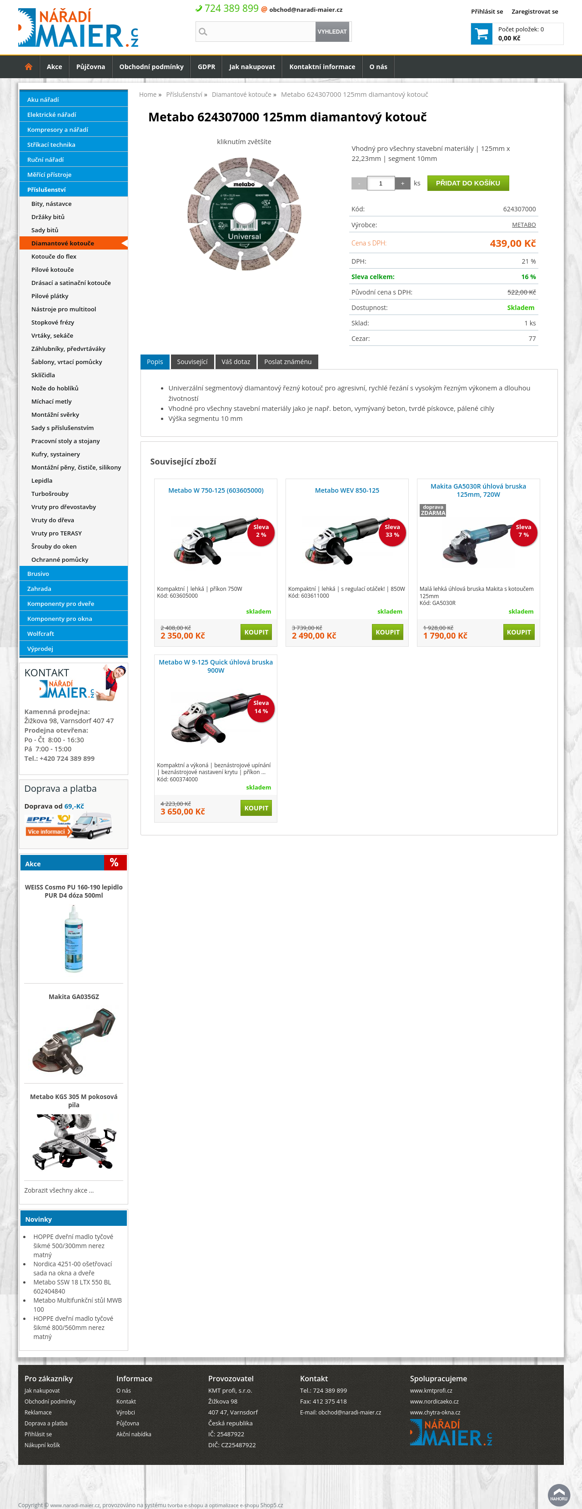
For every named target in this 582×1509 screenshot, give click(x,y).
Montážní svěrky (55, 414)
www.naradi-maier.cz (75, 1505)
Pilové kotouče (52, 269)
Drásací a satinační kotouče (71, 283)
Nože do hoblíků (55, 388)
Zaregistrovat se (535, 11)
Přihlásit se (487, 11)
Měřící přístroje (49, 174)
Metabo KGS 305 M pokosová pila (74, 1101)
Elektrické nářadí (51, 114)
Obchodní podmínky (152, 66)
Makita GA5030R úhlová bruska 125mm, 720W (478, 490)
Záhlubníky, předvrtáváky (68, 349)
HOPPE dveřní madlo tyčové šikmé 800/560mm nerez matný (73, 1327)
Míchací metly (51, 401)
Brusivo (38, 574)
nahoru (559, 1495)
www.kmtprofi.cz (431, 1390)
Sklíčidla (43, 375)
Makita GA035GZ (74, 997)
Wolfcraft (40, 634)
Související (192, 361)
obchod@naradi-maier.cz (305, 9)
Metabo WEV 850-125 (347, 490)
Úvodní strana (29, 66)
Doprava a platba (46, 1423)
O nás (378, 66)
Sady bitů (44, 230)
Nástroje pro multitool (63, 309)
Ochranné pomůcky (59, 559)
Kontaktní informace (322, 66)
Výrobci (125, 1412)
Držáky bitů (48, 217)
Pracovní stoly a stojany (65, 441)
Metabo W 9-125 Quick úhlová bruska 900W (216, 666)
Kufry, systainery (55, 454)
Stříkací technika (51, 144)
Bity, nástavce (51, 204)
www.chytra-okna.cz (435, 1412)
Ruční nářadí (45, 159)
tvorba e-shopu (185, 1505)
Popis (155, 361)
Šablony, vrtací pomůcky (66, 362)
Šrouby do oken (54, 546)
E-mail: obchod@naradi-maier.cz (340, 1412)
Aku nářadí (43, 99)
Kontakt (126, 1401)
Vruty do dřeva (52, 520)
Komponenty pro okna (59, 619)
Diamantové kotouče (62, 243)
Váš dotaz (236, 361)
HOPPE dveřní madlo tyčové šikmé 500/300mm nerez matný (73, 1245)
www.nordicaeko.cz (434, 1401)
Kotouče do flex (53, 256)
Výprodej (40, 649)
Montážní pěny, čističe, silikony (76, 467)
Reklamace (38, 1412)
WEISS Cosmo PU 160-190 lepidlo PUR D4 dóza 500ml (74, 891)
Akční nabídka (133, 1434)
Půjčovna (90, 66)
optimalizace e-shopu (234, 1505)
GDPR (207, 66)
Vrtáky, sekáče (52, 335)
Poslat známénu (287, 361)
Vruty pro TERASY (56, 533)
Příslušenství (46, 189)
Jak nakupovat (252, 66)
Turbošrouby (50, 494)
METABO (524, 224)
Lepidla (41, 480)
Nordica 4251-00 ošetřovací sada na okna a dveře (72, 1268)
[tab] (155, 362)
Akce (54, 66)
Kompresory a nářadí (57, 129)
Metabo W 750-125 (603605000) (215, 490)
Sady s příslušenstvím (62, 428)
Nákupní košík (42, 1445)
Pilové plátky (49, 296)
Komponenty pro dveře (60, 604)
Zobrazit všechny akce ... (59, 1190)
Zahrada (39, 589)
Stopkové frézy (52, 322)
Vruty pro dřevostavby (63, 507)
